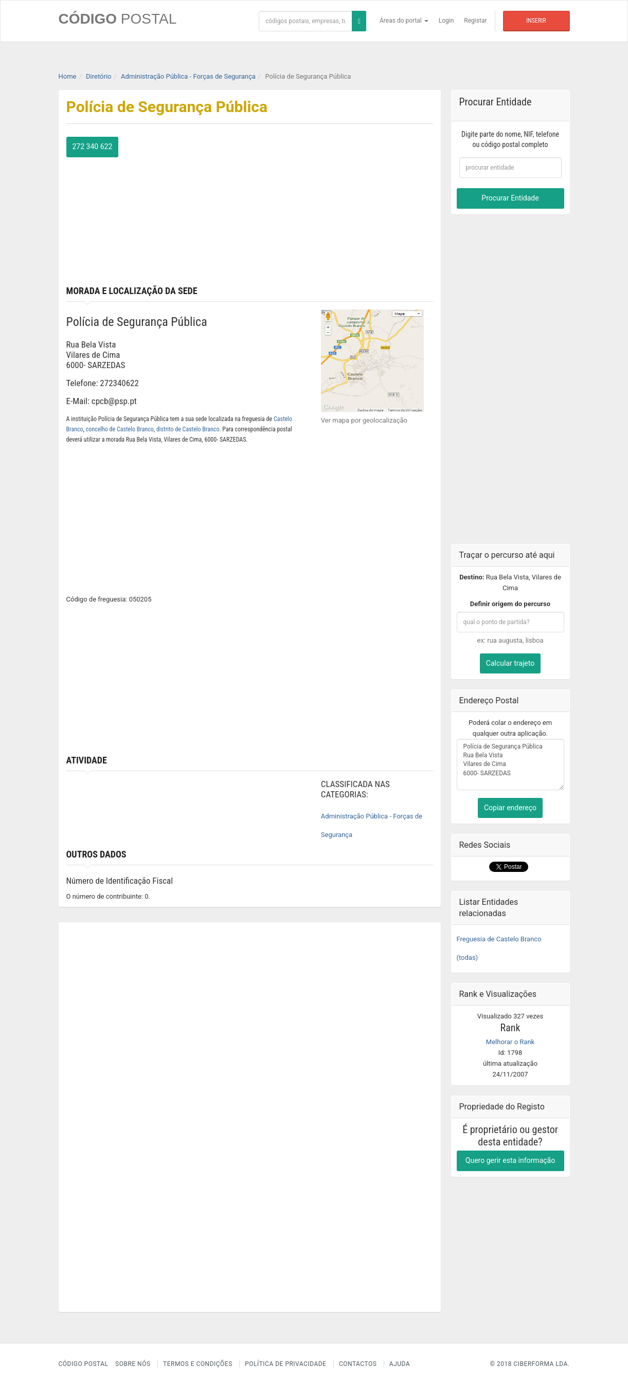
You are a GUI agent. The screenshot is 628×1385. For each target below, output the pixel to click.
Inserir (536, 20)
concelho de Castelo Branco (120, 429)
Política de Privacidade (285, 1364)
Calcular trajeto (510, 663)
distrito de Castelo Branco (188, 429)
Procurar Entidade (510, 198)
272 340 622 (93, 146)
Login (446, 20)
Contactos (357, 1364)
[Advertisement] (345, 209)
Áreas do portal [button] (404, 20)
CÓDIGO (118, 19)
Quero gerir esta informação (510, 1160)
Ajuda (399, 1364)
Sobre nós (133, 1364)
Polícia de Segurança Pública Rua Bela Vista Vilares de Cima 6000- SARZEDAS (510, 764)
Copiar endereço (510, 808)
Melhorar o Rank (510, 1042)
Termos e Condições (197, 1364)
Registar (475, 20)
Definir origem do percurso (510, 604)
